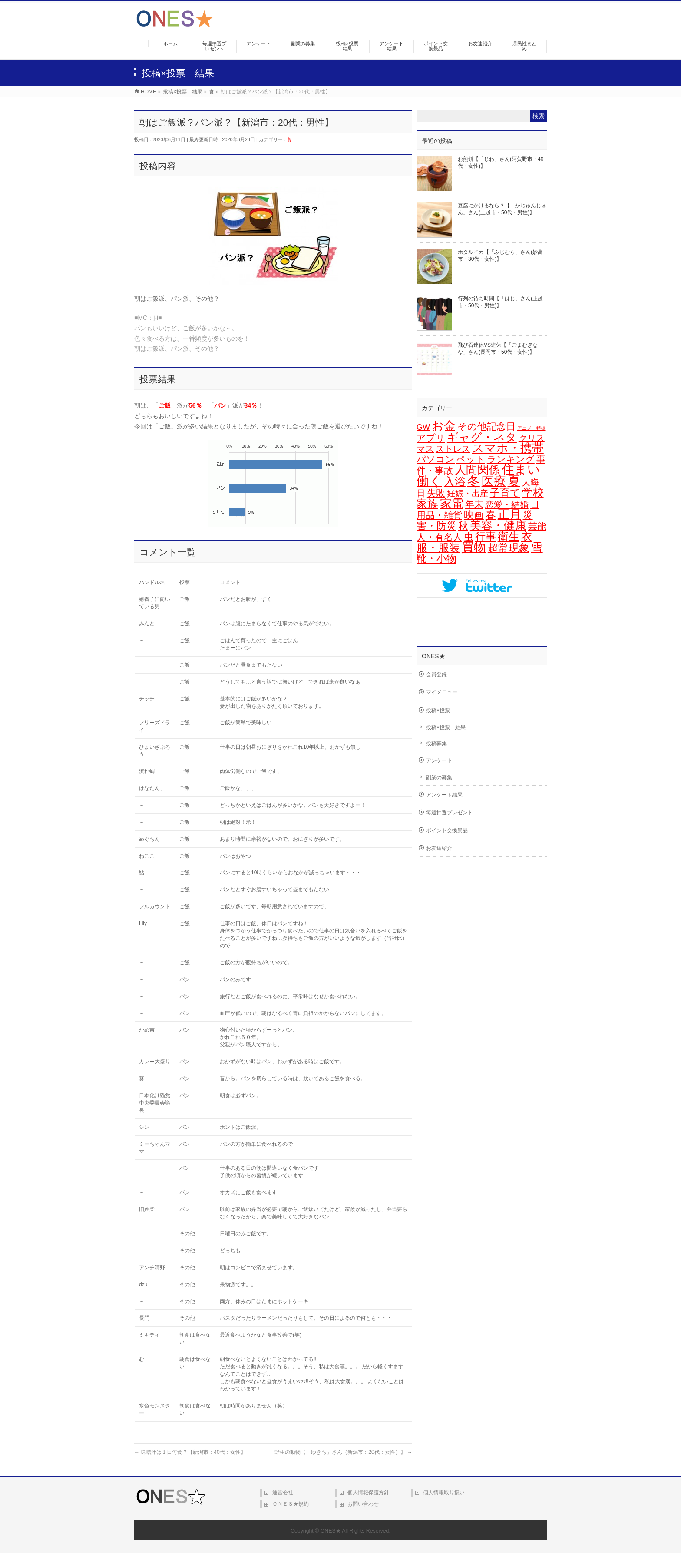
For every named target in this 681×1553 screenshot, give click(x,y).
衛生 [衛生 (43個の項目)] (508, 536)
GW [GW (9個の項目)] (423, 427)
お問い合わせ (363, 1504)
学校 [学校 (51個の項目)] (533, 492)
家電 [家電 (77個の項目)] (451, 503)
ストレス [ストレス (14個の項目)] (453, 449)
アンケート (439, 760)
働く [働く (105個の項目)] (429, 481)
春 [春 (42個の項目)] (491, 515)
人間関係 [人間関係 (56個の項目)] (477, 470)
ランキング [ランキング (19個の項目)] (511, 459)
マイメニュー (441, 692)
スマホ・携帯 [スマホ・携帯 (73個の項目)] (508, 448)
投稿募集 (436, 743)
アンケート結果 (444, 795)
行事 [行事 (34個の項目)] (485, 536)
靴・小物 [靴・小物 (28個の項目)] (436, 558)
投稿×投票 (438, 710)
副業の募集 (439, 777)
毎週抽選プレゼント (449, 813)
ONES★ (331, 1531)
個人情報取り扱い (444, 1493)
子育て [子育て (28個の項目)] (505, 492)
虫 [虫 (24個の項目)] (468, 536)
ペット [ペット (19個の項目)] (470, 459)
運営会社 (282, 1493)
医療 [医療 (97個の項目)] (494, 481)
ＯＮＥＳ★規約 (290, 1504)
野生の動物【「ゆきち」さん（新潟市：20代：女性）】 (343, 1452)
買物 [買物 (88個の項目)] (474, 547)
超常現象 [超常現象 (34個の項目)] (508, 548)
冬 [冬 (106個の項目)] (473, 481)
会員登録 (436, 674)
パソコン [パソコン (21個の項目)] (436, 459)
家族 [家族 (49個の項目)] (427, 504)
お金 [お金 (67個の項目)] (444, 425)
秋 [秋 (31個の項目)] (463, 525)
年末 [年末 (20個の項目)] (474, 504)
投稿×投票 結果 (446, 727)
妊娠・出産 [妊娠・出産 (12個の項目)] (467, 493)
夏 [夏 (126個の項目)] (514, 481)
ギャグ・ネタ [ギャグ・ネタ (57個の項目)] (482, 437)
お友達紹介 (439, 848)
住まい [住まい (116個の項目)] (521, 469)
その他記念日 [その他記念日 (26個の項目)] (486, 426)
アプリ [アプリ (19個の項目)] (431, 438)
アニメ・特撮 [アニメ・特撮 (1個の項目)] (531, 428)
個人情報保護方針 (368, 1493)
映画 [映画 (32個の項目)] (474, 515)
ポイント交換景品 (447, 830)
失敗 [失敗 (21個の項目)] (436, 493)
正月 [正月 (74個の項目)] (509, 514)
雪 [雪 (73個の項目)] (537, 547)
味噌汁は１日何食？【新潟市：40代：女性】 (190, 1452)
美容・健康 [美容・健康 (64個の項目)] (498, 525)
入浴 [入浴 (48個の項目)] (455, 481)
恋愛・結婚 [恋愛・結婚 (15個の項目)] (507, 504)
